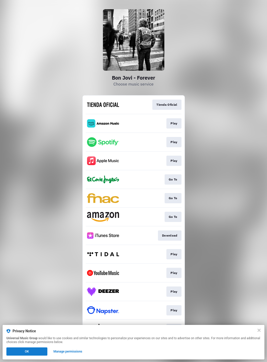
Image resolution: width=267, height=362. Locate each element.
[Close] (259, 330)
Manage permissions (68, 351)
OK (27, 351)
